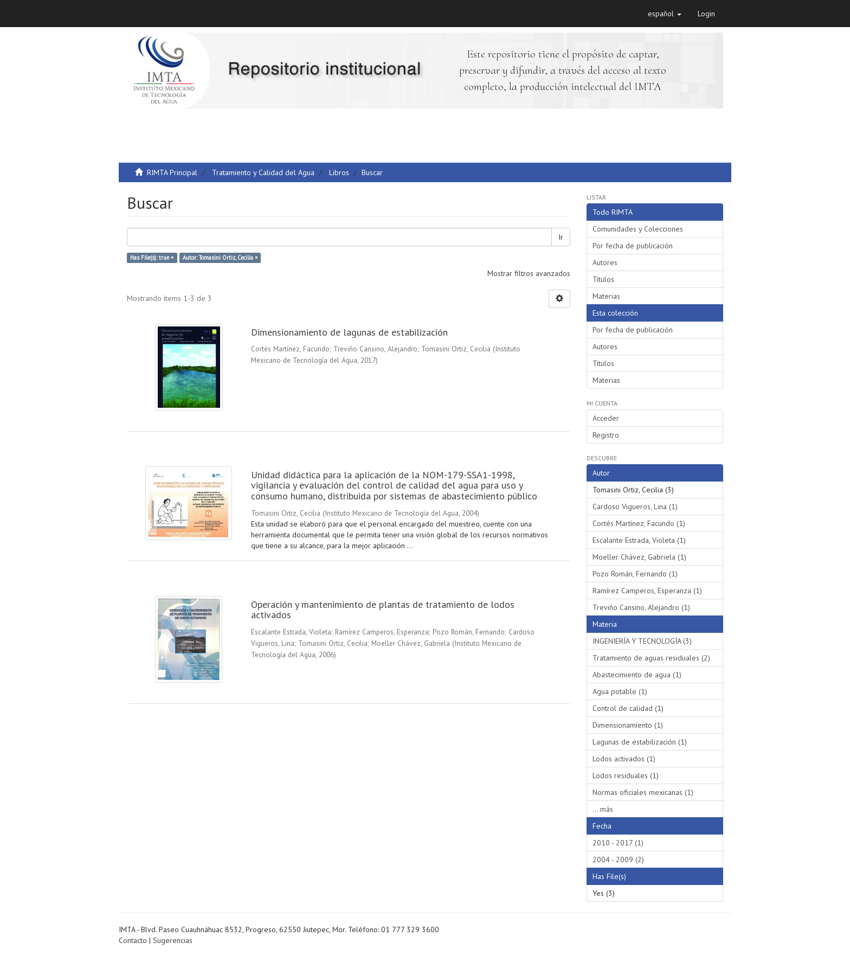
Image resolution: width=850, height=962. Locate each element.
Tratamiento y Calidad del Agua (263, 172)
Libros (339, 172)
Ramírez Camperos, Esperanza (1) (647, 590)
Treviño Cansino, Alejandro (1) (641, 607)
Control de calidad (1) (628, 708)
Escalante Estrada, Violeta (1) (639, 540)
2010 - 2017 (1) (618, 843)
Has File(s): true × (151, 257)
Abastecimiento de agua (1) (637, 674)
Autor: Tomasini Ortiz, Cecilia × (220, 257)
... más (603, 809)
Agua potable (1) (620, 691)
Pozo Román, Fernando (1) (635, 574)
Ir (560, 237)
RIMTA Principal (172, 172)
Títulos (603, 279)
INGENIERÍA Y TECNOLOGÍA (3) (642, 641)
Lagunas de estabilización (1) (640, 742)
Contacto (133, 940)
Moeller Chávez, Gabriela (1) (639, 557)
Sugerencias (172, 940)
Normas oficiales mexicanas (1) (643, 792)
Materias (606, 296)
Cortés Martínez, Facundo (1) (639, 523)
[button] (665, 13)
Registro (606, 435)
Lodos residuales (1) (626, 775)
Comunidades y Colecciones (638, 229)
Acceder (606, 418)
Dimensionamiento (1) (628, 725)
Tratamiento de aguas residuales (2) (651, 658)
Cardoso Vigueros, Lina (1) (635, 506)
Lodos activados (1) (624, 759)
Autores (605, 262)
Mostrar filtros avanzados (528, 273)
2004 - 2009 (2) (618, 859)
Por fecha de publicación (633, 246)
